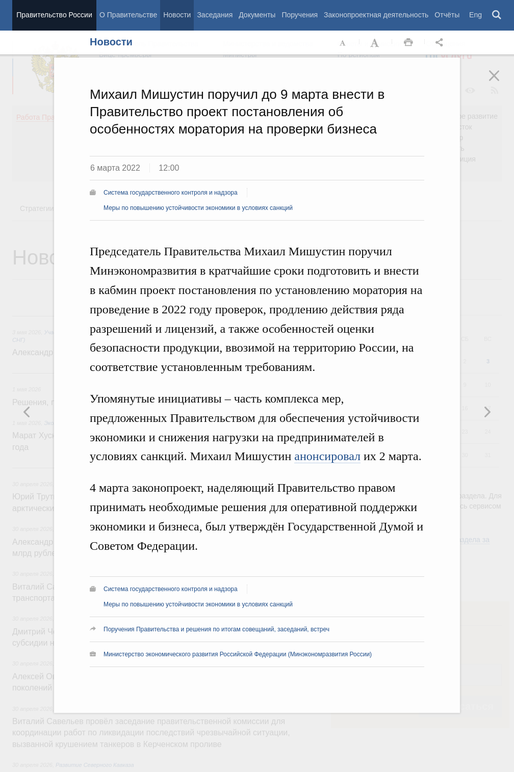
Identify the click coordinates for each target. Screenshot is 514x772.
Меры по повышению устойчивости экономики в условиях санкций (198, 207)
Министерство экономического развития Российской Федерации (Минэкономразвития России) (238, 654)
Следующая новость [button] (27, 411)
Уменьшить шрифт (343, 43)
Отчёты (446, 15)
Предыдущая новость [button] (487, 411)
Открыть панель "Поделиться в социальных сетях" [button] (441, 43)
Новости (177, 15)
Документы (257, 15)
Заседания (215, 15)
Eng (475, 15)
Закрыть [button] (501, 82)
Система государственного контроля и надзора (171, 192)
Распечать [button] (408, 43)
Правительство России (54, 15)
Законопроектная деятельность (376, 15)
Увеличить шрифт (376, 43)
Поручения (299, 15)
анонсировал (327, 456)
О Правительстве (128, 15)
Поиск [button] (497, 15)
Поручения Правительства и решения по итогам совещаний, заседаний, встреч (216, 629)
